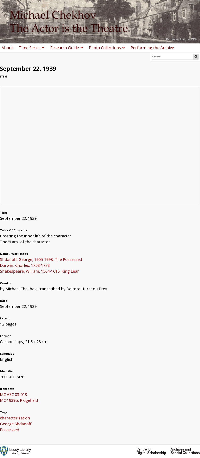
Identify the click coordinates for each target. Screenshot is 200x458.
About (7, 47)
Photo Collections (105, 47)
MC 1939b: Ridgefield (19, 400)
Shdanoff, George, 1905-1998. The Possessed (41, 259)
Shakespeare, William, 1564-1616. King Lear (39, 271)
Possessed (9, 429)
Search (196, 57)
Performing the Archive (152, 47)
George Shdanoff (15, 423)
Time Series (29, 47)
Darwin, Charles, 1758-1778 (25, 265)
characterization (15, 418)
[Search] (172, 57)
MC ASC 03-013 (13, 394)
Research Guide (64, 47)
